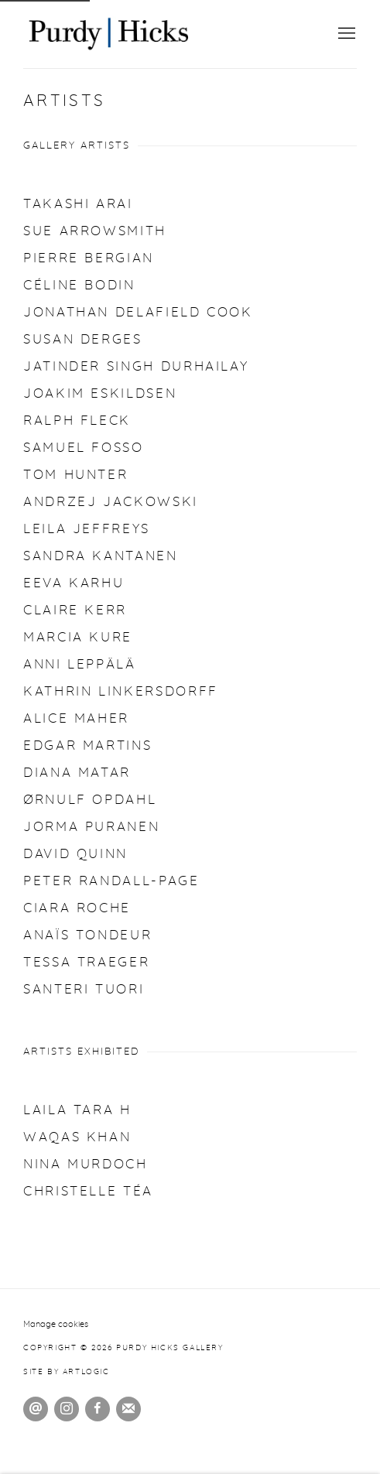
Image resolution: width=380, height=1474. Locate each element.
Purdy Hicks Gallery (108, 34)
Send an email (35, 1409)
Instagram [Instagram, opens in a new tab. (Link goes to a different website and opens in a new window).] (66, 1409)
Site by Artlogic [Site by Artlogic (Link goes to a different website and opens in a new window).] (66, 1372)
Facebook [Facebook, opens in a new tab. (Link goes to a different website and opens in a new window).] (97, 1409)
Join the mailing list (128, 1409)
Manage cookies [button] (55, 1324)
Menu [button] (345, 34)
